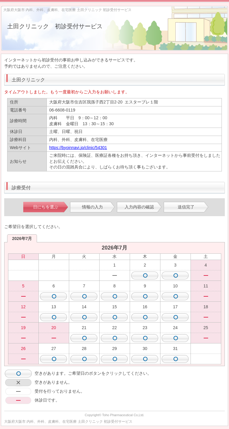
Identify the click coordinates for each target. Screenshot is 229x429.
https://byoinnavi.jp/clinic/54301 (78, 147)
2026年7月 (22, 238)
